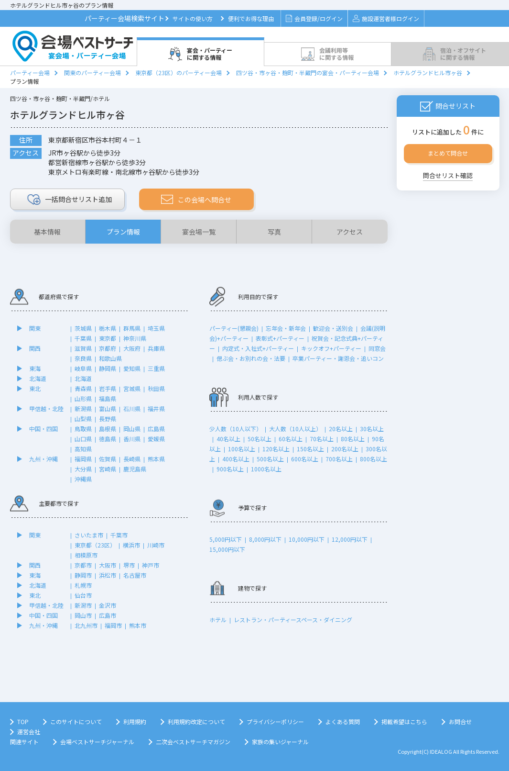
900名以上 (230, 469)
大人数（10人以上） (295, 429)
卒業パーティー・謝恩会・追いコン (338, 358)
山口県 (83, 439)
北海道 (37, 378)
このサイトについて (76, 721)
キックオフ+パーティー (331, 348)
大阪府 (132, 348)
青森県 (83, 388)
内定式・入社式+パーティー (258, 348)
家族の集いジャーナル (280, 741)
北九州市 (86, 625)
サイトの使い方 (193, 18)
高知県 (83, 449)
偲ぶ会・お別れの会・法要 (251, 358)
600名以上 (304, 459)
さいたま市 (89, 535)
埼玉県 (156, 328)
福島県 (107, 398)
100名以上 (241, 449)
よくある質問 (342, 721)
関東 (35, 328)
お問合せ (460, 721)
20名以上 (341, 429)
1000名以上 (266, 469)
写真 (274, 231)
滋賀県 (83, 348)
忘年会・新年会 (286, 328)
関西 (35, 348)
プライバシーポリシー (275, 721)
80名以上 (353, 439)
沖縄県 (83, 479)
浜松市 (107, 575)
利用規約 (134, 721)
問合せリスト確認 (448, 175)
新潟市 (83, 605)
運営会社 (28, 731)
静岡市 (83, 575)
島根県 (107, 429)
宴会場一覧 (199, 231)
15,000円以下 (227, 549)
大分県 (83, 469)
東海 (35, 368)
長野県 (107, 418)
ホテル (218, 619)
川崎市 (155, 545)
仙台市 (83, 595)
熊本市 (137, 625)
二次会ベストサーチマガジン (193, 741)
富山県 (107, 408)
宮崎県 (107, 469)
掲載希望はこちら (404, 721)
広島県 (156, 429)
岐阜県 (83, 368)
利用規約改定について (196, 721)
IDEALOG (441, 751)
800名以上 (373, 459)
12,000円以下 (350, 539)
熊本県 (156, 459)
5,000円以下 (225, 539)
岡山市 (83, 615)
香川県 (132, 439)
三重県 (156, 368)
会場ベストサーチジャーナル (97, 741)
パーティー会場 (30, 72)
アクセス (349, 231)
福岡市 (113, 625)
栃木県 (107, 328)
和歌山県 (110, 358)
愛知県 (132, 368)
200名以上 (344, 449)
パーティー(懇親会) (234, 328)
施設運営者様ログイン (386, 18)
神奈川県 (134, 338)
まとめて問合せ (448, 153)
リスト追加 (69, 199)
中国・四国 (43, 429)
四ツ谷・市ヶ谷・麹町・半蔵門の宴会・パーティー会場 (307, 72)
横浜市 (131, 545)
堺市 (129, 565)
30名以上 (372, 429)
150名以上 (310, 449)
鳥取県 (83, 429)
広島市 (107, 615)
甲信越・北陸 (46, 408)
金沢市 (107, 605)
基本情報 (47, 231)
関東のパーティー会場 (92, 72)
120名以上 (276, 449)
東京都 (107, 338)
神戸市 (150, 565)
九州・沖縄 (43, 459)
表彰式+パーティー (280, 338)
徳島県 (107, 439)
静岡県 (107, 368)
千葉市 (119, 535)
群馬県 (132, 328)
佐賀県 (107, 459)
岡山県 (132, 429)
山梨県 (83, 418)
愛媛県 (156, 439)
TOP (23, 721)
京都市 (83, 565)
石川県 (132, 408)
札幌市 (83, 585)
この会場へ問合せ (196, 199)
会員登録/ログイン (314, 18)
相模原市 (86, 555)
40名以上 (228, 439)
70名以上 (322, 439)
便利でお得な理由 (251, 18)
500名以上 (270, 459)
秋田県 (156, 388)
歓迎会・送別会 (333, 328)
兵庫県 (156, 348)
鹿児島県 (134, 469)
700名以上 (339, 459)
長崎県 (132, 459)
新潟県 (83, 408)
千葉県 (83, 338)
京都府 (107, 348)
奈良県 (83, 358)
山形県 (83, 398)
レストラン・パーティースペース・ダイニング (293, 619)
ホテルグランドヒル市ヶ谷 (427, 72)
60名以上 (291, 439)
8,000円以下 (265, 539)
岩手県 (107, 388)
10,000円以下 (307, 539)
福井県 (156, 408)
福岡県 (83, 459)
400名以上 (235, 459)
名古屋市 (134, 575)
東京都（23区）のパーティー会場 (178, 72)
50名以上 (259, 439)
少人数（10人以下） (235, 429)
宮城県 (132, 388)
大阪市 (107, 565)
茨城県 (83, 328)
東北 (35, 388)
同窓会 (377, 348)
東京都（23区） (95, 545)
